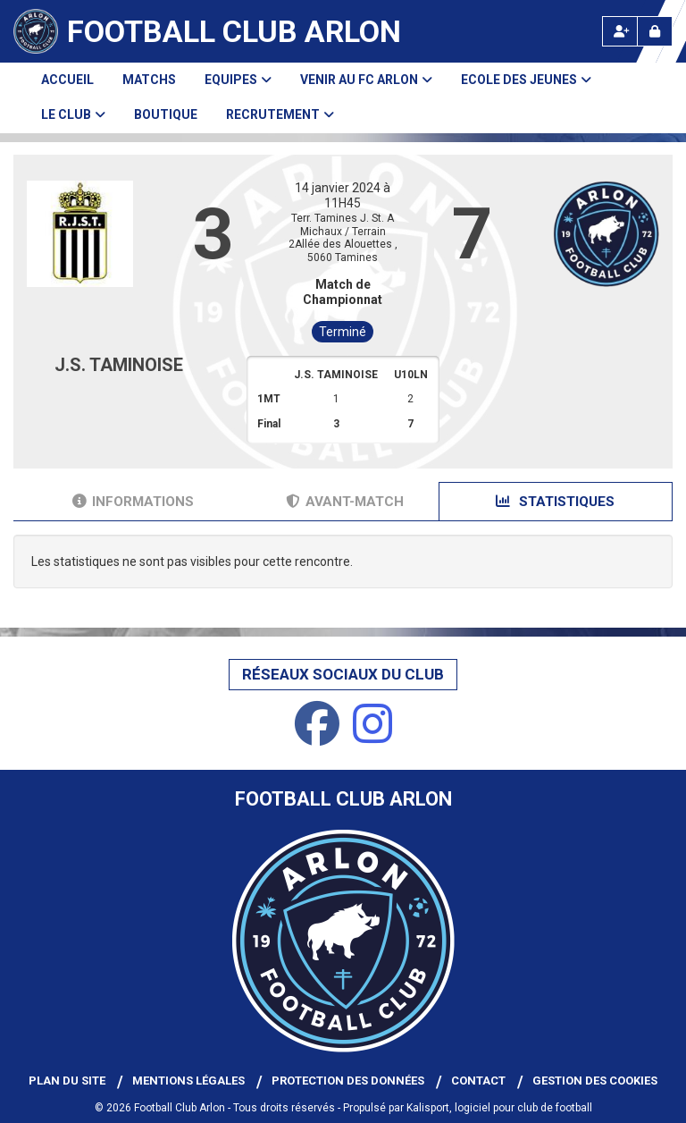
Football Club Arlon (234, 31)
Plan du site (67, 1080)
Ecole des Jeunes (526, 79)
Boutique (165, 114)
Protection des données (348, 1080)
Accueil (67, 79)
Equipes (238, 79)
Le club (73, 114)
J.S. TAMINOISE (118, 365)
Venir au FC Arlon (366, 79)
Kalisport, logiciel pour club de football (499, 1108)
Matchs (149, 79)
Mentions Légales (188, 1080)
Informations (133, 502)
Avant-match (345, 502)
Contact (478, 1080)
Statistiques (555, 502)
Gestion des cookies (594, 1080)
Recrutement (280, 114)
